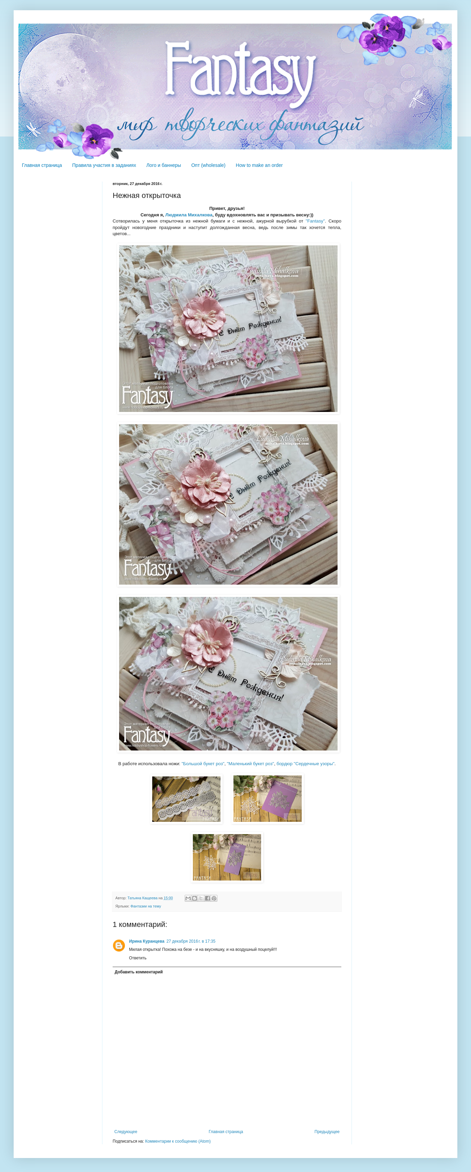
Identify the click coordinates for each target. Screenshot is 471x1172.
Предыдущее (327, 1131)
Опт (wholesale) (208, 165)
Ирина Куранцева (147, 941)
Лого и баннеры (163, 165)
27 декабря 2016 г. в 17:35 (191, 941)
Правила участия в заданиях (104, 165)
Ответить (137, 958)
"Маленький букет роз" (250, 763)
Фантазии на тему (145, 906)
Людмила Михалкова (189, 214)
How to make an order (259, 165)
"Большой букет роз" (203, 763)
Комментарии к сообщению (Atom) (178, 1141)
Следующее (125, 1131)
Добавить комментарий (139, 972)
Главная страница (42, 165)
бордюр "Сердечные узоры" (305, 763)
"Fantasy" (315, 221)
